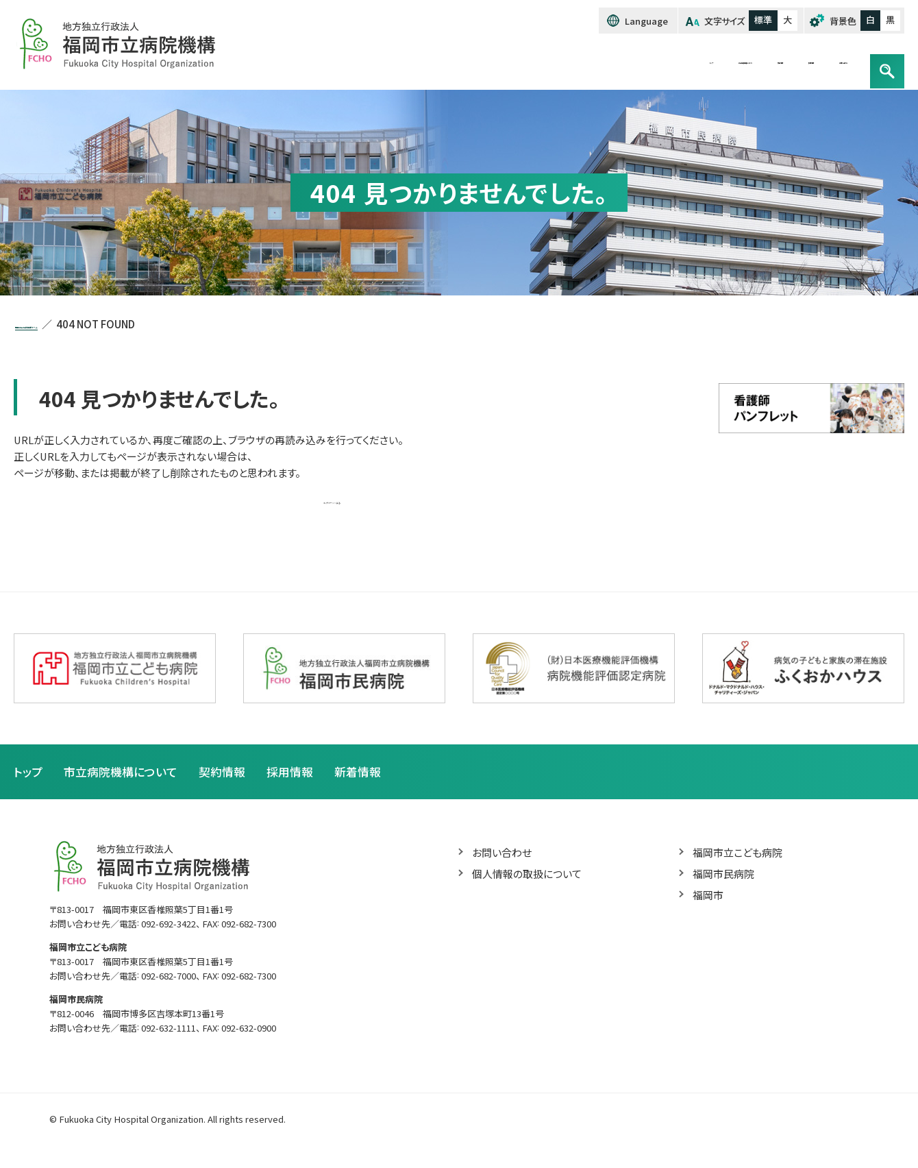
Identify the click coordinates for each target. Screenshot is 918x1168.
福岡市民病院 (725, 886)
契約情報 (675, 62)
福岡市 (709, 908)
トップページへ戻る (331, 507)
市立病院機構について (580, 62)
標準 (758, 20)
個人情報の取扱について (530, 886)
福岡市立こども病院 (741, 863)
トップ (491, 62)
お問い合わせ (817, 62)
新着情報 (372, 781)
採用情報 (741, 62)
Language (637, 21)
